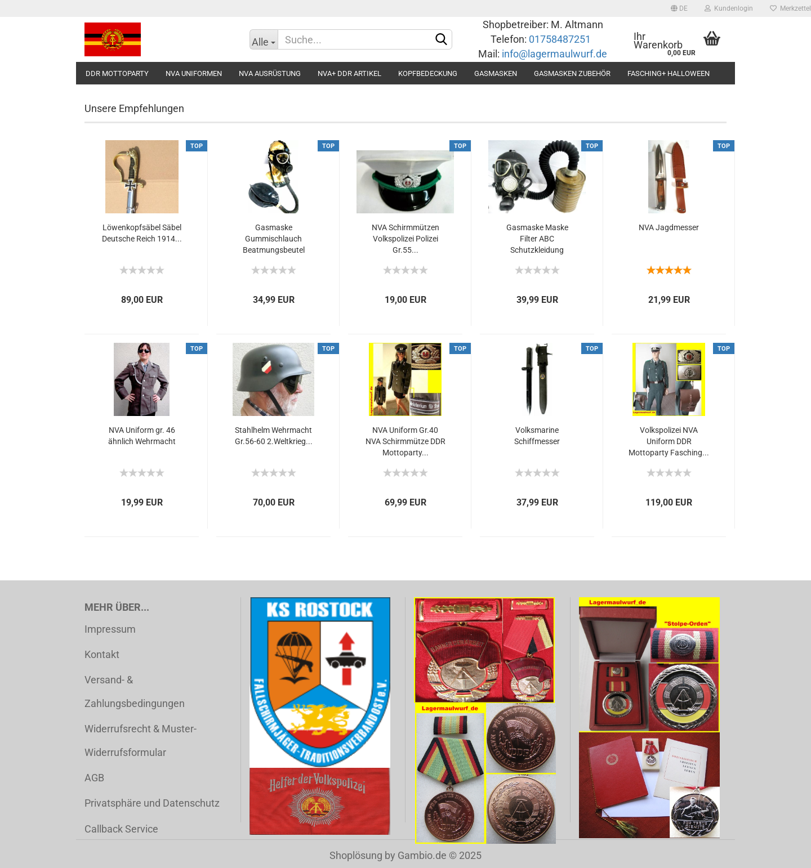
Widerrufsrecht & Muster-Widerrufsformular (140, 740)
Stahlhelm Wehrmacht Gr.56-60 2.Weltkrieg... (274, 436)
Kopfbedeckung (427, 73)
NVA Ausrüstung (270, 73)
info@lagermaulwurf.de (553, 54)
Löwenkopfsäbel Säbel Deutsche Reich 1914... (142, 233)
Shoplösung (355, 855)
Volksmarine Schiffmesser (537, 436)
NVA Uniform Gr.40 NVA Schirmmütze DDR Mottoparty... (405, 441)
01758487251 (561, 39)
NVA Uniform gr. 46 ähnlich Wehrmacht (142, 436)
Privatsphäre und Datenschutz (152, 803)
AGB (94, 778)
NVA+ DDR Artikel (349, 73)
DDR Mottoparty (117, 73)
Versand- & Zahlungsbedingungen (134, 691)
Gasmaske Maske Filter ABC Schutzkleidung (537, 238)
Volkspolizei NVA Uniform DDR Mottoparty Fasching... (669, 441)
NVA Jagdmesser (669, 227)
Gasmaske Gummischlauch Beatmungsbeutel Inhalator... (274, 239)
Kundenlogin (729, 8)
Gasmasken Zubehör (572, 73)
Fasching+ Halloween (668, 73)
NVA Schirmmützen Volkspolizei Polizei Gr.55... (405, 238)
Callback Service (121, 829)
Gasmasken (495, 73)
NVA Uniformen (194, 73)
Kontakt (101, 654)
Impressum (110, 629)
